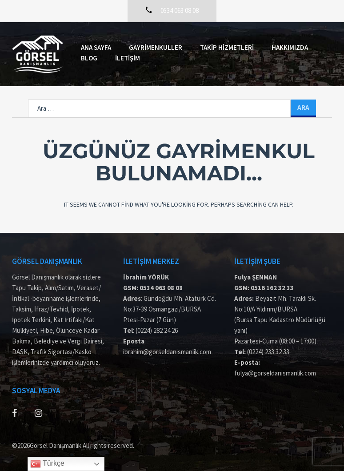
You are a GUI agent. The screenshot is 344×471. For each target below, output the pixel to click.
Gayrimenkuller (155, 47)
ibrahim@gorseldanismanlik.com (167, 351)
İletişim (127, 58)
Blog (89, 58)
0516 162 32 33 (272, 287)
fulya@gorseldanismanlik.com (275, 373)
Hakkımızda (290, 47)
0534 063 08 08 (161, 287)
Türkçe (47, 464)
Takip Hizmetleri (227, 47)
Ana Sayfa (96, 47)
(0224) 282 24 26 (157, 330)
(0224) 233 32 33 (268, 351)
